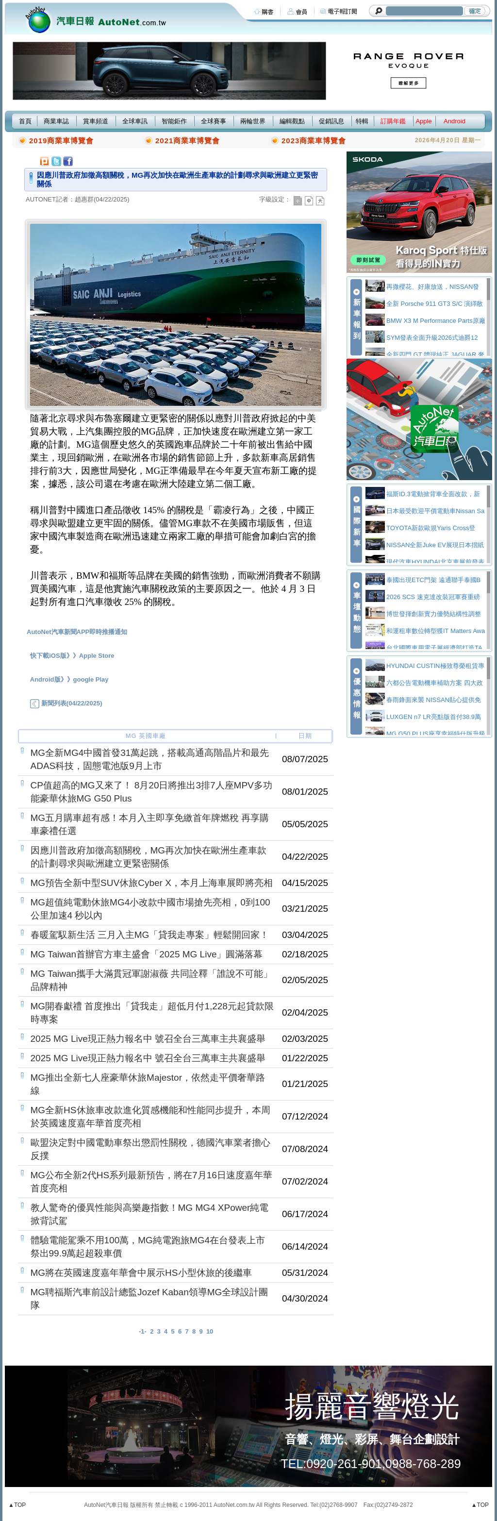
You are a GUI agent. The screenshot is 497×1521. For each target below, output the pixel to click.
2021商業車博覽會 (187, 140)
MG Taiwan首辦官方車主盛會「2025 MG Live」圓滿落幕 (147, 954)
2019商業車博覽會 (61, 140)
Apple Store (97, 655)
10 (209, 1331)
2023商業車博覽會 (314, 140)
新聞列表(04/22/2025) (66, 703)
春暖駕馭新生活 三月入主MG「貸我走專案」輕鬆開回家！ (150, 935)
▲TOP (17, 1505)
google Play (91, 679)
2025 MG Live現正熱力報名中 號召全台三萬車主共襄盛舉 (148, 1039)
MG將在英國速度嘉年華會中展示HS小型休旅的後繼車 (141, 1273)
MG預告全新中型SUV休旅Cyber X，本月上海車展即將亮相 (152, 883)
